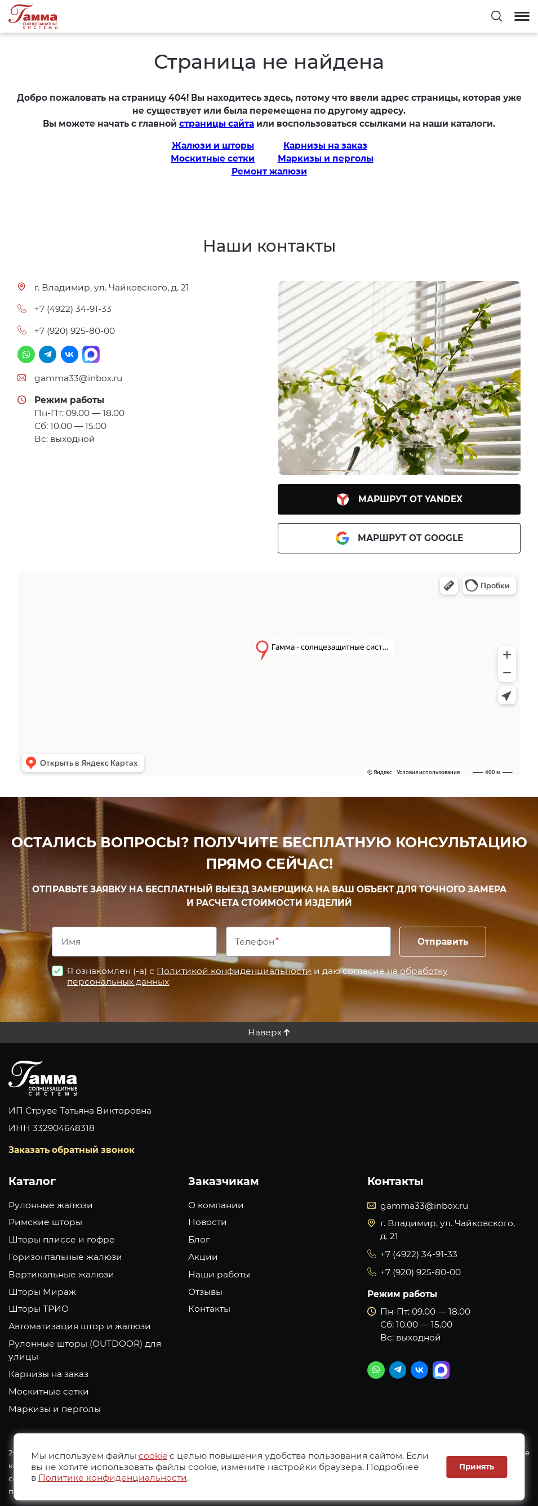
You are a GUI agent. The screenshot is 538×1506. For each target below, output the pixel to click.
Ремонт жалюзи (269, 171)
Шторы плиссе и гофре (61, 1239)
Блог (199, 1239)
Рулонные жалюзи (50, 1205)
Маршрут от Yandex (399, 499)
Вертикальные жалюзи (61, 1274)
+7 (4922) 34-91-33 (73, 308)
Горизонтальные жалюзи (65, 1257)
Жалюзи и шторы (213, 145)
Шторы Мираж (42, 1291)
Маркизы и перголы (326, 158)
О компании (216, 1205)
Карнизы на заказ (325, 145)
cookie (153, 1455)
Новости (207, 1222)
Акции (203, 1257)
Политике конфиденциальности (112, 1477)
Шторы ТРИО (38, 1308)
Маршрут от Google (399, 538)
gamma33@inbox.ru (78, 378)
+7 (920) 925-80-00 (74, 330)
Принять (476, 1466)
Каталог (32, 1181)
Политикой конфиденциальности (234, 971)
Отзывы (205, 1291)
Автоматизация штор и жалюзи (79, 1326)
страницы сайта (216, 123)
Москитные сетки (213, 158)
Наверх (265, 1032)
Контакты (209, 1308)
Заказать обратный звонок (71, 1150)
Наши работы (219, 1274)
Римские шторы (45, 1222)
